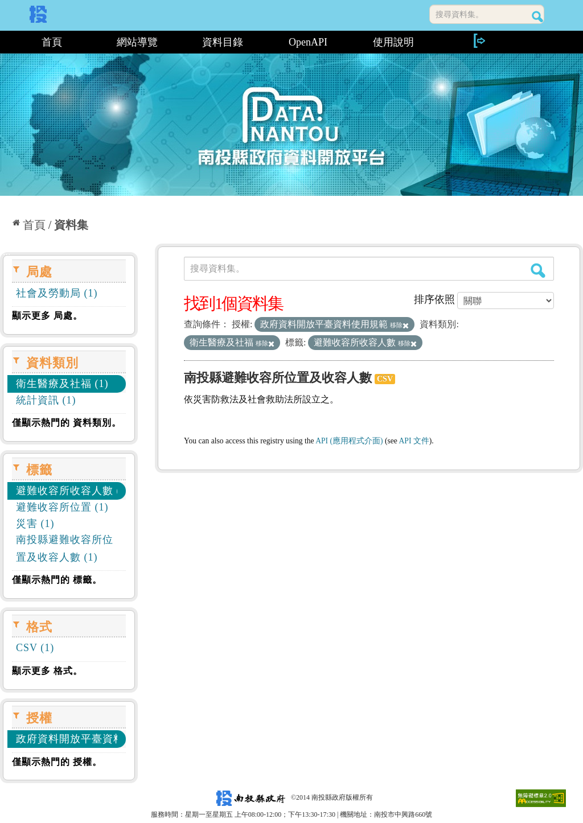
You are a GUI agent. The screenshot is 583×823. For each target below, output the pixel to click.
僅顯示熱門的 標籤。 (57, 580)
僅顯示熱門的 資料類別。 (66, 422)
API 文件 (414, 441)
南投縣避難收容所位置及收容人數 (278, 378)
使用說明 (393, 42)
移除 (399, 325)
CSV (385, 379)
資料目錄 (222, 42)
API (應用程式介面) (349, 441)
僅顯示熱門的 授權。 (57, 762)
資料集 (71, 225)
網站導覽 (137, 42)
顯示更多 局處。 (47, 315)
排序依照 (434, 299)
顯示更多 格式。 (47, 671)
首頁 (52, 42)
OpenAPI (308, 42)
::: (4, 42)
